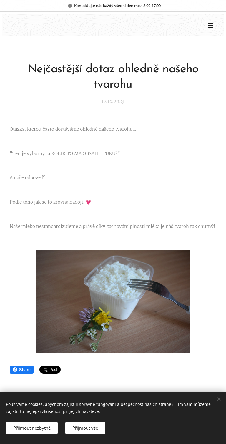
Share (22, 369)
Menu (210, 25)
